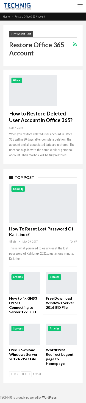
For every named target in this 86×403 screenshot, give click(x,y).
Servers (54, 277)
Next (26, 374)
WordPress (49, 397)
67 (73, 241)
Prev (14, 374)
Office (16, 80)
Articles (18, 277)
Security (18, 189)
